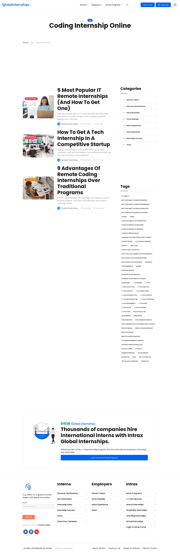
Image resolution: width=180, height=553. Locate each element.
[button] (84, 5)
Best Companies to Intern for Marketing (135, 208)
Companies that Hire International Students (136, 237)
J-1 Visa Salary (126, 307)
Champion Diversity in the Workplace (133, 221)
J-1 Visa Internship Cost (129, 295)
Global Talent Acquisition (130, 250)
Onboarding (138, 316)
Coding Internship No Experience (132, 229)
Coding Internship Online (130, 233)
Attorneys (125, 196)
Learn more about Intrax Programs (104, 457)
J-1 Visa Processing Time (129, 299)
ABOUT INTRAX (98, 548)
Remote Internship (127, 332)
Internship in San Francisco (130, 274)
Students (138, 349)
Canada (124, 217)
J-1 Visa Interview (146, 295)
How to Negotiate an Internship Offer (134, 258)
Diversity (124, 245)
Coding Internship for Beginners (132, 225)
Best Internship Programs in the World (134, 212)
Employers (134, 245)
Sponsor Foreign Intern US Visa (132, 345)
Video (134, 357)
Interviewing (125, 283)
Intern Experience (127, 266)
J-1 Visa (147, 283)
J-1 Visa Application (128, 287)
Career (132, 217)
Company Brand (126, 241)
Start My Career (126, 349)
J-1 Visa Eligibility (127, 291)
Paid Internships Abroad (143, 320)
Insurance (148, 262)
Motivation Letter (139, 311)
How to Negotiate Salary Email (131, 262)
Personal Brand (126, 328)
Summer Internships (128, 353)
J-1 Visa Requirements (128, 303)
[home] (15, 5)
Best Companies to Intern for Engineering (135, 204)
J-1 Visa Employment (142, 291)
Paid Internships (126, 320)
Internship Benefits (127, 270)
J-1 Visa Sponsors (140, 307)
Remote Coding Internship (144, 328)
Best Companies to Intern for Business (134, 200)
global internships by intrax (38, 548)
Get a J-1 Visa (147, 5)
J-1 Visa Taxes (125, 311)
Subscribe (164, 5)
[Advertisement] (90, 67)
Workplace (145, 361)
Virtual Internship (145, 357)
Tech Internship (143, 353)
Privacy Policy (44, 525)
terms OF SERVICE (131, 548)
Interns (138, 266)
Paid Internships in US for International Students (138, 324)
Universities (125, 357)
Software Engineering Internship (132, 340)
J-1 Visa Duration (143, 287)
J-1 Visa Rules (143, 303)
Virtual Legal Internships (129, 361)
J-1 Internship (137, 283)
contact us (114, 548)
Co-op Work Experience (143, 241)
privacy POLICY (150, 548)
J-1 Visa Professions (147, 299)
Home (25, 42)
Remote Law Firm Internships (130, 336)
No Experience (126, 316)
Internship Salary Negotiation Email (133, 278)
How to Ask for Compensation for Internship (136, 254)
